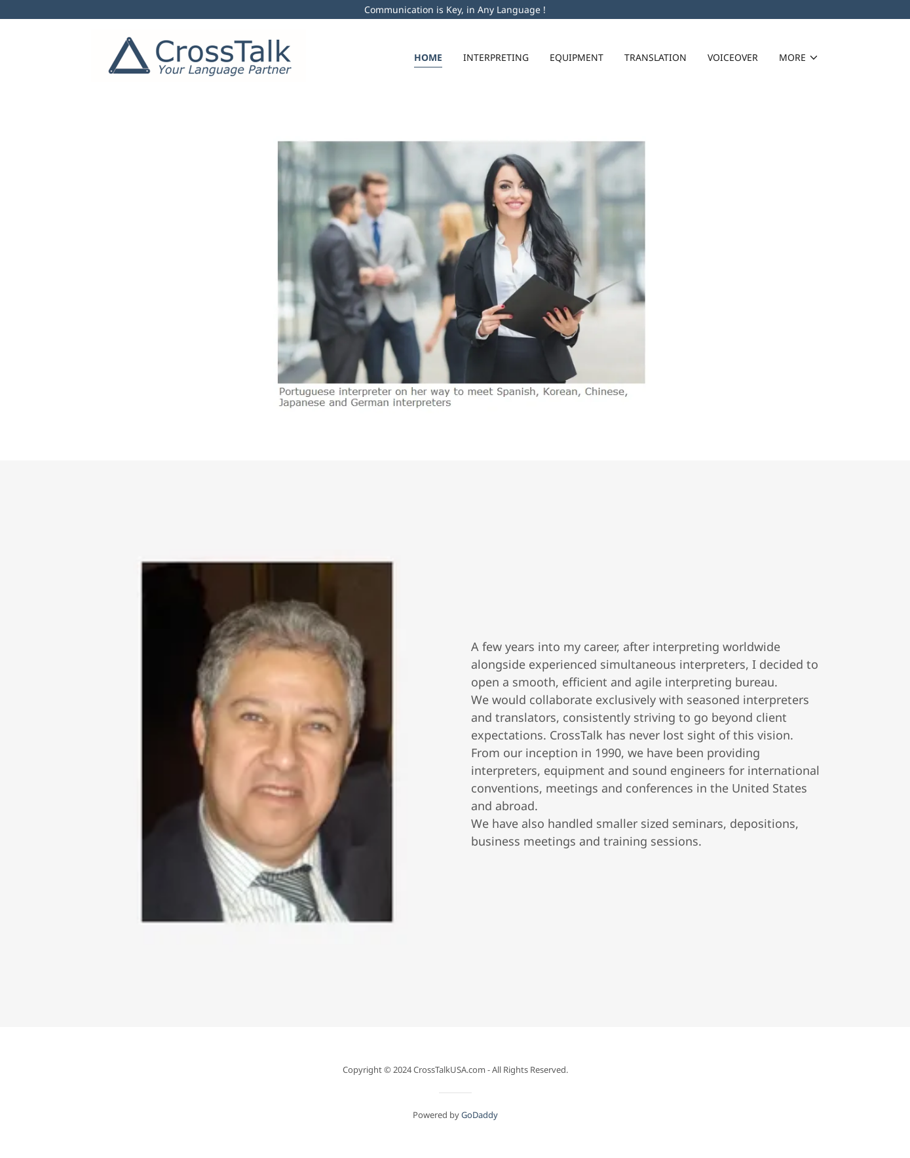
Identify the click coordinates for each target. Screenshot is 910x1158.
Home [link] (428, 57)
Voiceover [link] (733, 57)
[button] (799, 57)
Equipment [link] (576, 57)
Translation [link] (655, 57)
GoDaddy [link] (479, 1115)
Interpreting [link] (496, 57)
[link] (198, 54)
